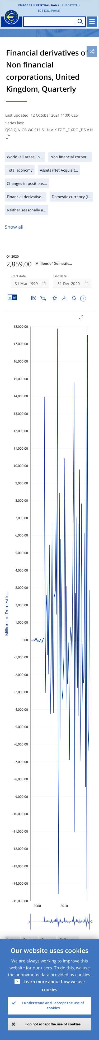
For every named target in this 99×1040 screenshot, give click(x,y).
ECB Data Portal (49, 10)
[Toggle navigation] (92, 21)
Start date (18, 276)
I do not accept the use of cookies (53, 1024)
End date (60, 276)
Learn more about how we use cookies (54, 985)
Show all (14, 227)
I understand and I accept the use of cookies (53, 1005)
